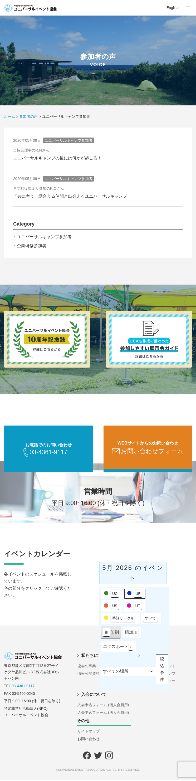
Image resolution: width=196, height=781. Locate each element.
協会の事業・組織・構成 (97, 667)
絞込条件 (161, 669)
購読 (132, 633)
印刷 (110, 634)
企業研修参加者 (31, 245)
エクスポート (118, 647)
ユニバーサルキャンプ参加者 (44, 237)
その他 (83, 721)
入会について (93, 695)
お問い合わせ (88, 740)
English (172, 8)
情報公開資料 (88, 674)
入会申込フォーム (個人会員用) (103, 706)
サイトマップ (88, 732)
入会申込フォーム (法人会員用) (103, 713)
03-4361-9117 (23, 687)
